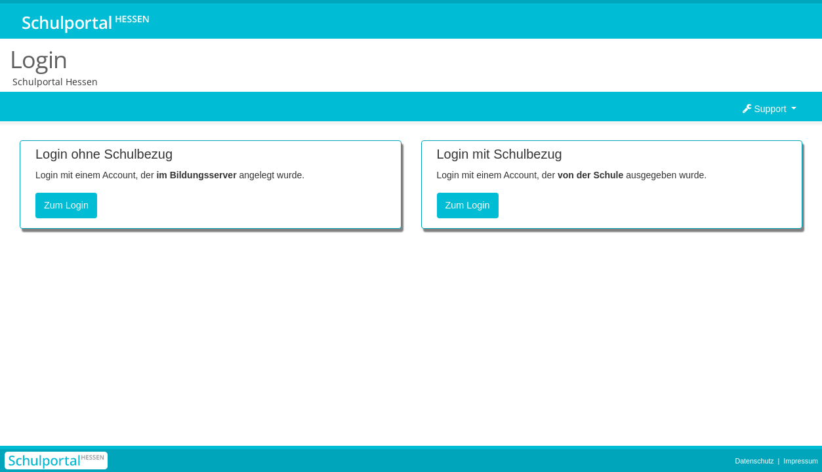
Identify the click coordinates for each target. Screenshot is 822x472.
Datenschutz (754, 461)
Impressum (800, 461)
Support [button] (766, 109)
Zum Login (66, 205)
